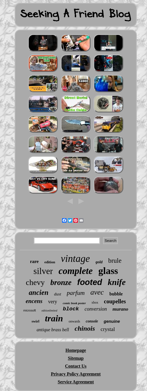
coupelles (115, 301)
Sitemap (76, 358)
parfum (76, 292)
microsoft (29, 310)
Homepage (75, 350)
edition (49, 262)
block (71, 309)
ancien (38, 292)
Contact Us (75, 366)
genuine (112, 321)
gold (99, 262)
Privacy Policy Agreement (76, 374)
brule (114, 260)
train (54, 318)
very (52, 301)
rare (34, 261)
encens (34, 301)
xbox (94, 302)
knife (117, 282)
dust (57, 294)
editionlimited (49, 310)
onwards (74, 321)
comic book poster (74, 303)
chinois (84, 328)
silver (43, 271)
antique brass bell (53, 329)
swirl (35, 321)
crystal (108, 329)
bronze (60, 282)
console (92, 321)
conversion (96, 309)
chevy (35, 282)
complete (75, 271)
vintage (75, 258)
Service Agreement (76, 381)
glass (108, 271)
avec (97, 292)
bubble (116, 293)
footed (89, 282)
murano (120, 309)
